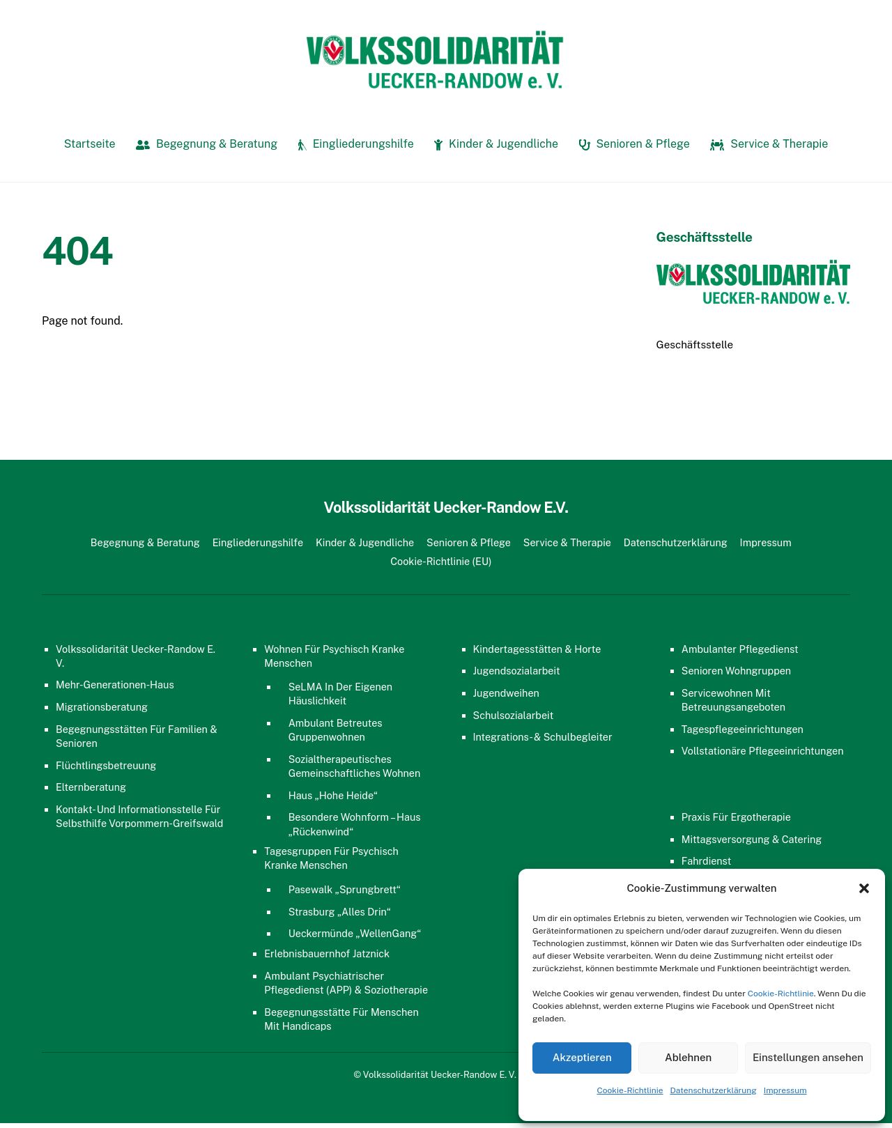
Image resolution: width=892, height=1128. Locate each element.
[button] (864, 888)
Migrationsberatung (102, 712)
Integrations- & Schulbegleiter (543, 742)
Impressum (785, 1090)
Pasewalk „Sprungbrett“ (345, 894)
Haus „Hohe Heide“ (333, 799)
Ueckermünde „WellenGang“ (355, 938)
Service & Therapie (769, 148)
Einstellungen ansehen (808, 1057)
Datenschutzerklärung (713, 1090)
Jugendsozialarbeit (516, 675)
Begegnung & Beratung (206, 148)
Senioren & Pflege (634, 148)
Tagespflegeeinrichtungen (742, 733)
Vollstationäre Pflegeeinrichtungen (763, 756)
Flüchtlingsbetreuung (106, 769)
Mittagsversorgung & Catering (752, 843)
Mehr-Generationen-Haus (115, 689)
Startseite (90, 148)
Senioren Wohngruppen (736, 675)
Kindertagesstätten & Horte (537, 653)
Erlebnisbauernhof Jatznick (327, 958)
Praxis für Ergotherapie (736, 822)
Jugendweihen (506, 697)
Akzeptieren (582, 1057)
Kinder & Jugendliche (496, 148)
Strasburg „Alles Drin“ (340, 916)
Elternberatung (91, 792)
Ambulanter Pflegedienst (740, 653)
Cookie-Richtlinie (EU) (440, 565)
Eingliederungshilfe (356, 148)
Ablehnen (688, 1057)
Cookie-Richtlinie (781, 993)
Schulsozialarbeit (513, 719)
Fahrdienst (707, 866)
